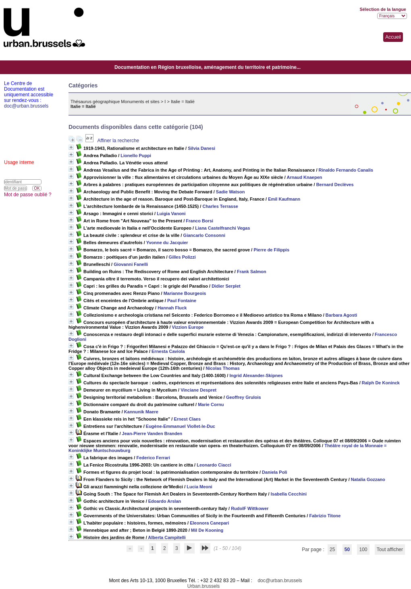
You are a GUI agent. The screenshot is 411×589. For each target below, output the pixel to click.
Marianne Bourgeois (185, 293)
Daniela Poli (274, 472)
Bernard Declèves (335, 184)
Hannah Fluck (172, 307)
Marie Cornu (211, 404)
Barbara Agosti (341, 315)
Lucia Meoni (199, 486)
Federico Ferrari (153, 457)
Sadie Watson (230, 191)
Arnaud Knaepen (304, 177)
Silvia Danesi (201, 148)
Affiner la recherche (118, 140)
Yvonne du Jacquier (167, 242)
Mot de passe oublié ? (27, 194)
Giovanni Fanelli (131, 264)
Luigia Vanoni (171, 213)
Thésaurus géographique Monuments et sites (115, 101)
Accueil (393, 37)
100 (363, 549)
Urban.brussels (203, 586)
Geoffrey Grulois (243, 397)
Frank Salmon (251, 271)
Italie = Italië (183, 101)
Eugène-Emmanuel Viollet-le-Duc (180, 426)
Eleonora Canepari (209, 523)
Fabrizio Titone (324, 515)
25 (332, 549)
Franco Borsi (199, 220)
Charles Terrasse (220, 206)
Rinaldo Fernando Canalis (346, 170)
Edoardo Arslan (164, 501)
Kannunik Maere (141, 411)
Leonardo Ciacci (214, 464)
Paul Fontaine (181, 300)
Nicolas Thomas (222, 368)
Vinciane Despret (198, 390)
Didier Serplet (226, 286)
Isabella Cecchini (289, 494)
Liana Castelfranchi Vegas (222, 228)
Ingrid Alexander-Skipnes (255, 375)
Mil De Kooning (207, 530)
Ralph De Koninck (381, 382)
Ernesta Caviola (168, 351)
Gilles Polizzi (182, 257)
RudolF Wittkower (249, 508)
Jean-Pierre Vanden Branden (152, 433)
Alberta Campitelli (167, 537)
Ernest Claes (187, 419)
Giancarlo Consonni (204, 235)
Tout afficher (390, 549)
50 (347, 549)
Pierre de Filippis (271, 249)
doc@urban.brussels (279, 580)
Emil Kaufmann (284, 199)
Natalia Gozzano (368, 479)
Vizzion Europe (188, 327)
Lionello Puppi (135, 155)
